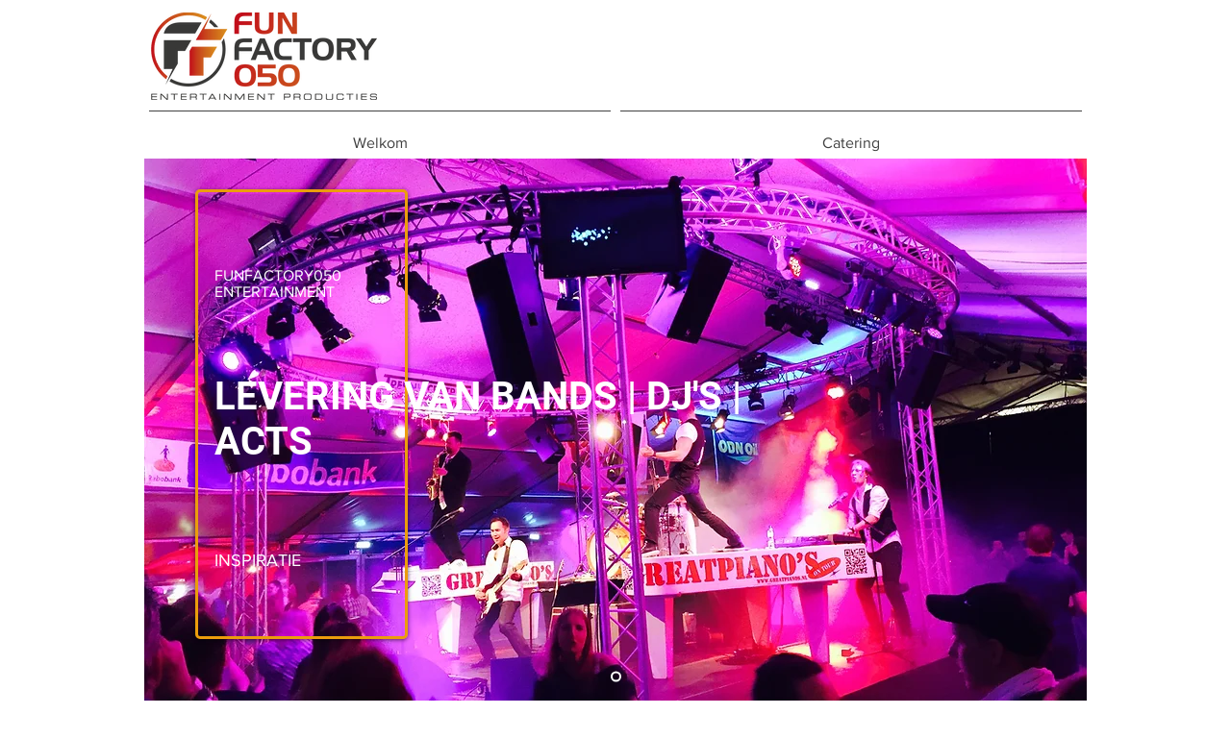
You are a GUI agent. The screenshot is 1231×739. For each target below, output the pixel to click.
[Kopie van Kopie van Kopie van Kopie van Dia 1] (616, 677)
